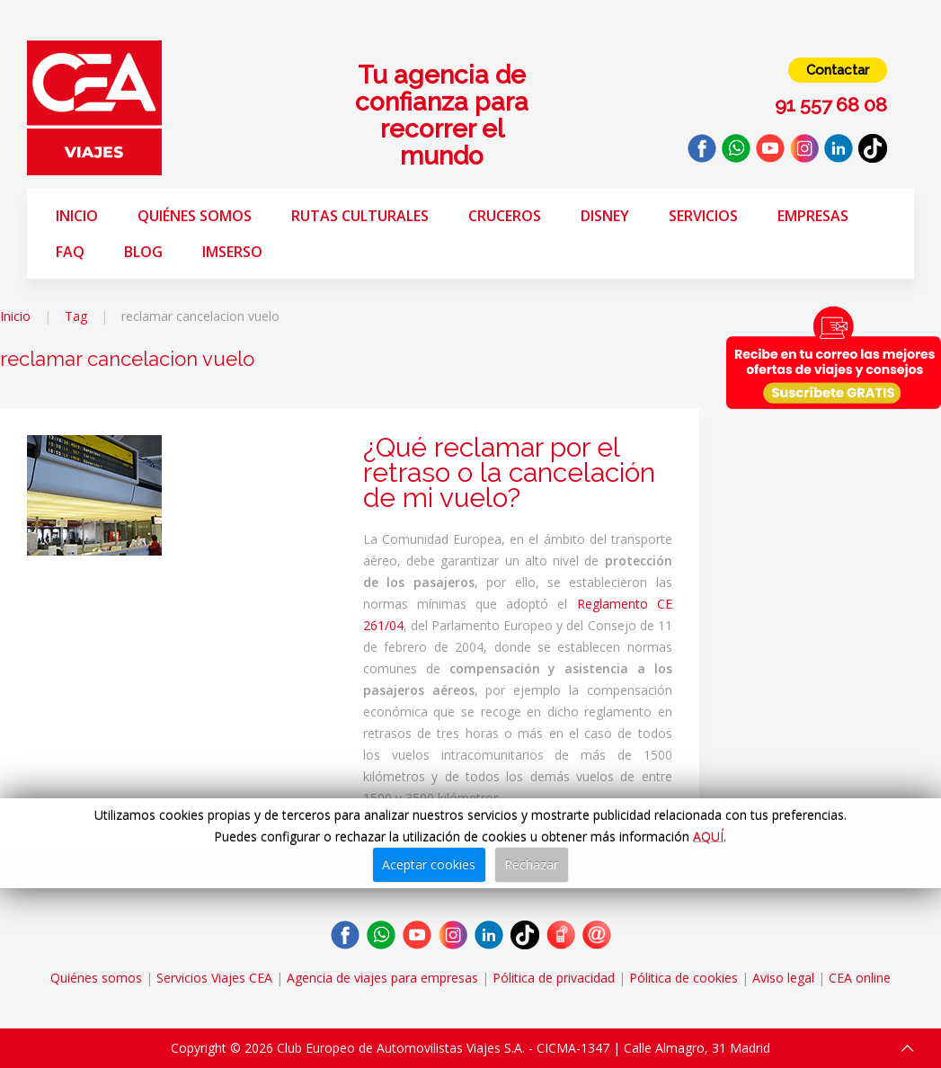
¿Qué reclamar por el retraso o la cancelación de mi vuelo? (509, 472)
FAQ (70, 252)
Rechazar (531, 864)
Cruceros (504, 216)
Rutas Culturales (360, 216)
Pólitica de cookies (683, 977)
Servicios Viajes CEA (214, 977)
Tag (76, 316)
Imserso (232, 252)
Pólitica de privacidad (554, 977)
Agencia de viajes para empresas (382, 977)
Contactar (837, 70)
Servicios (703, 216)
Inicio (77, 216)
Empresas (812, 216)
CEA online (860, 977)
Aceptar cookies (428, 864)
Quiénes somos (195, 216)
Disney (605, 216)
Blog (143, 252)
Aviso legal (783, 977)
